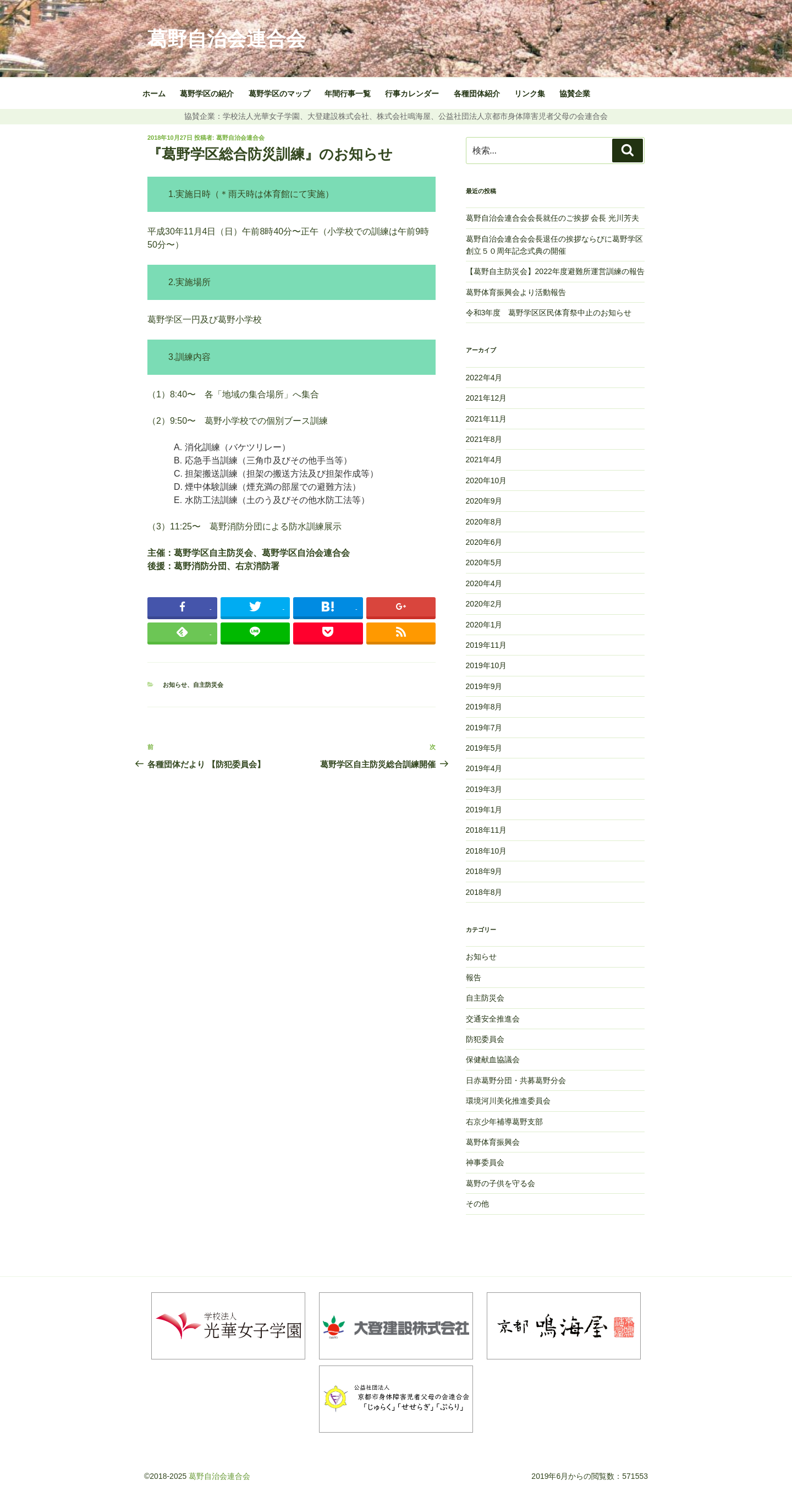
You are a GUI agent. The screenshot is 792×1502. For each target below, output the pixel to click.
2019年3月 (484, 789)
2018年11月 (486, 830)
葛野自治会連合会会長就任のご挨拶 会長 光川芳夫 (554, 218)
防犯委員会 (485, 1039)
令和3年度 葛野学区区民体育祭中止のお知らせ (549, 312)
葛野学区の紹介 (207, 93)
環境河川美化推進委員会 (508, 1100)
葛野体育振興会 (493, 1142)
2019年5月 (484, 748)
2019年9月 (484, 686)
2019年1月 (484, 809)
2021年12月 (486, 398)
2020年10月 (486, 480)
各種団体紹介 (477, 93)
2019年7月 (484, 727)
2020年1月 (484, 624)
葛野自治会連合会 (226, 39)
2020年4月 (484, 583)
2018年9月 (484, 871)
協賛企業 (574, 93)
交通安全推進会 (493, 1018)
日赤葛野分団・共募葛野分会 (516, 1080)
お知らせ (175, 684)
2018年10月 (486, 850)
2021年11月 (486, 418)
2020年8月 (484, 521)
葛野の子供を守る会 (500, 1183)
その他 (477, 1203)
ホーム (154, 93)
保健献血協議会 (493, 1059)
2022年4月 (484, 377)
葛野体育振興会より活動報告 (516, 292)
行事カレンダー (412, 93)
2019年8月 (484, 706)
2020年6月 (484, 542)
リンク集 (529, 93)
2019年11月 (486, 645)
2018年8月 (484, 892)
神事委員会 (485, 1162)
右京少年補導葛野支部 (504, 1121)
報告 (473, 977)
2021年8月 (484, 439)
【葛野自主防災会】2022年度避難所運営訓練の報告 (555, 271)
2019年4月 (484, 768)
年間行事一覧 (347, 93)
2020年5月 (484, 562)
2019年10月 (486, 665)
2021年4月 (484, 459)
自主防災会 (208, 684)
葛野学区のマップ (279, 93)
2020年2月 (484, 603)
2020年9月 (484, 500)
